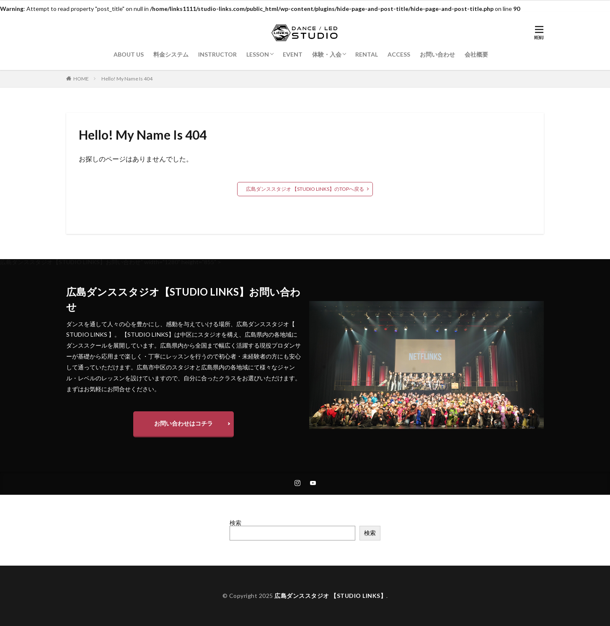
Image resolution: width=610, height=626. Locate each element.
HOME (81, 78)
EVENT (292, 54)
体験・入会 (326, 54)
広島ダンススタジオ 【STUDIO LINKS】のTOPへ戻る (305, 189)
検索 (235, 522)
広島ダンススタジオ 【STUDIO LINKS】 (330, 595)
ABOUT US (129, 54)
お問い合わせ (437, 54)
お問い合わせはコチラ (183, 423)
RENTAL (366, 54)
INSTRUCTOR (217, 54)
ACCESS (399, 54)
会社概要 (476, 54)
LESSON (257, 54)
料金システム (171, 54)
